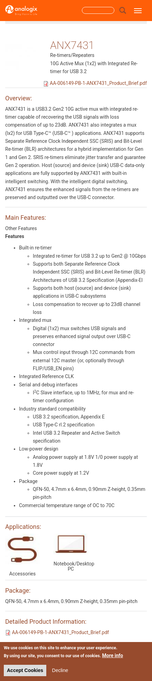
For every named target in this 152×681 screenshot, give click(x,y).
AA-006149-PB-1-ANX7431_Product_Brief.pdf (98, 83)
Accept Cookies (25, 670)
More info (112, 655)
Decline (60, 670)
